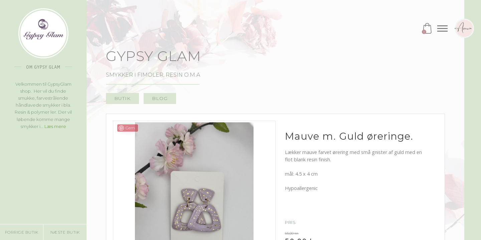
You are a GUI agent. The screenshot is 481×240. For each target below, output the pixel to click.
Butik (122, 98)
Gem (130, 127)
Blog (160, 98)
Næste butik (65, 232)
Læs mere (55, 126)
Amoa (464, 28)
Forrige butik (21, 232)
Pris (290, 222)
